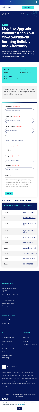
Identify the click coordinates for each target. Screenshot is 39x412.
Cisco (22, 13)
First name (12, 107)
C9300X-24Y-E (28, 212)
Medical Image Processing (7, 357)
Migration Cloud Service (9, 320)
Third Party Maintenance (10, 294)
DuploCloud (6, 323)
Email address (13, 126)
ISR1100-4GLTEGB (29, 218)
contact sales (28, 8)
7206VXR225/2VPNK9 (30, 253)
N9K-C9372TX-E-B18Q (29, 231)
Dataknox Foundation (30, 345)
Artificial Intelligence (8, 338)
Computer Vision (7, 341)
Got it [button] (19, 408)
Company (12, 156)
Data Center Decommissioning (8, 299)
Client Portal (27, 341)
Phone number (10, 136)
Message (8, 176)
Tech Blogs (26, 338)
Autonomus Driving (8, 348)
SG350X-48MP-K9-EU (30, 224)
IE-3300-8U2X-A (29, 237)
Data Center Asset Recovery (8, 305)
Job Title (12, 166)
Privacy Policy (21, 404)
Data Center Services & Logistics (9, 290)
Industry (11, 146)
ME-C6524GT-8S (29, 259)
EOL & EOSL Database (5, 14)
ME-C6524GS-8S (29, 264)
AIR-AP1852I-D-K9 (29, 248)
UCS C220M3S (28, 243)
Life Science (6, 352)
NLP (3, 345)
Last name (12, 116)
